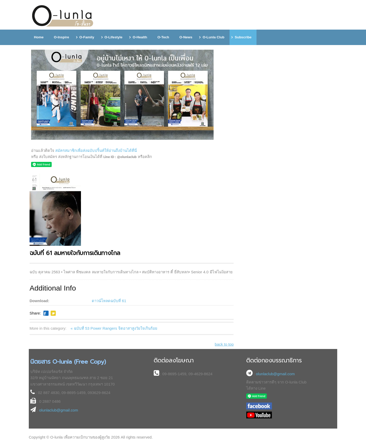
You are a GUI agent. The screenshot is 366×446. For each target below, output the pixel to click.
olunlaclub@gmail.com (58, 410)
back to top (224, 344)
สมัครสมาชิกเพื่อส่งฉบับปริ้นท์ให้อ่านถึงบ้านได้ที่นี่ (96, 150)
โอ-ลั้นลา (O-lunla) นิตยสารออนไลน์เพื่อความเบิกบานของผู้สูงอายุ (63, 16)
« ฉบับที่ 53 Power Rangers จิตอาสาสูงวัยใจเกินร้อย (114, 328)
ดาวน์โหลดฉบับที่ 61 (109, 301)
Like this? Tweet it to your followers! (53, 313)
